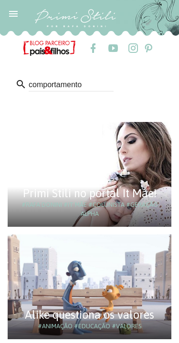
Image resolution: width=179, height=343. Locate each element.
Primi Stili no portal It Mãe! (90, 193)
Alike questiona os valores (89, 314)
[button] (13, 13)
